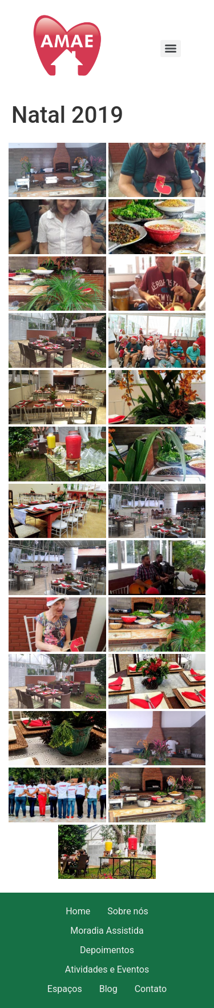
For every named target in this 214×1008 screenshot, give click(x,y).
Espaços (64, 988)
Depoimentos (107, 950)
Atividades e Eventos (107, 969)
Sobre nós (127, 911)
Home (78, 911)
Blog (108, 988)
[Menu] (170, 48)
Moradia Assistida (106, 930)
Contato (151, 988)
